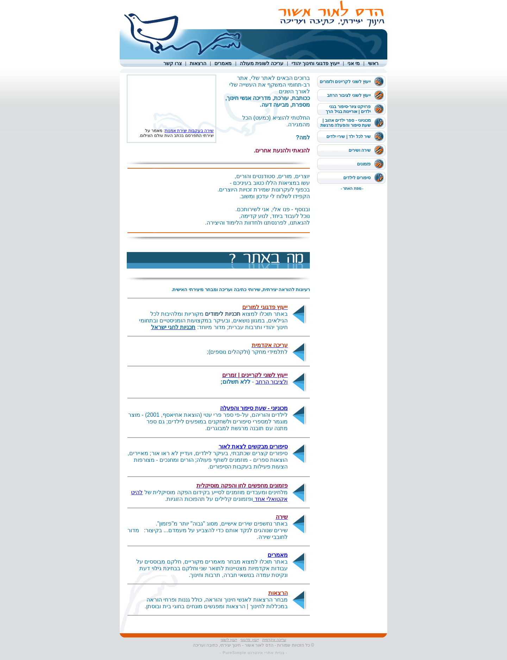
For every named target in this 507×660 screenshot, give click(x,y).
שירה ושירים (360, 150)
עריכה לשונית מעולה (261, 63)
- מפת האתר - (352, 188)
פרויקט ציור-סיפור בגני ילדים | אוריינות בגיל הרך (348, 109)
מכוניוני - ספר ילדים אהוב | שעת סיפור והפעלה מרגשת (345, 123)
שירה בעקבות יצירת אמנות (189, 132)
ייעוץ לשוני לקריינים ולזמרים (345, 81)
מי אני (354, 63)
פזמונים (364, 164)
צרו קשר (172, 63)
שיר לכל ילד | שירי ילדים (348, 136)
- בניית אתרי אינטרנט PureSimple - (253, 652)
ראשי (373, 63)
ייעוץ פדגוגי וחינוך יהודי (315, 63)
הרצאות (198, 63)
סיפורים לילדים (357, 177)
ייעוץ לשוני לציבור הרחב (349, 95)
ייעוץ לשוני (229, 639)
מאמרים (223, 63)
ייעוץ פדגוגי (249, 639)
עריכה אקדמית (274, 639)
